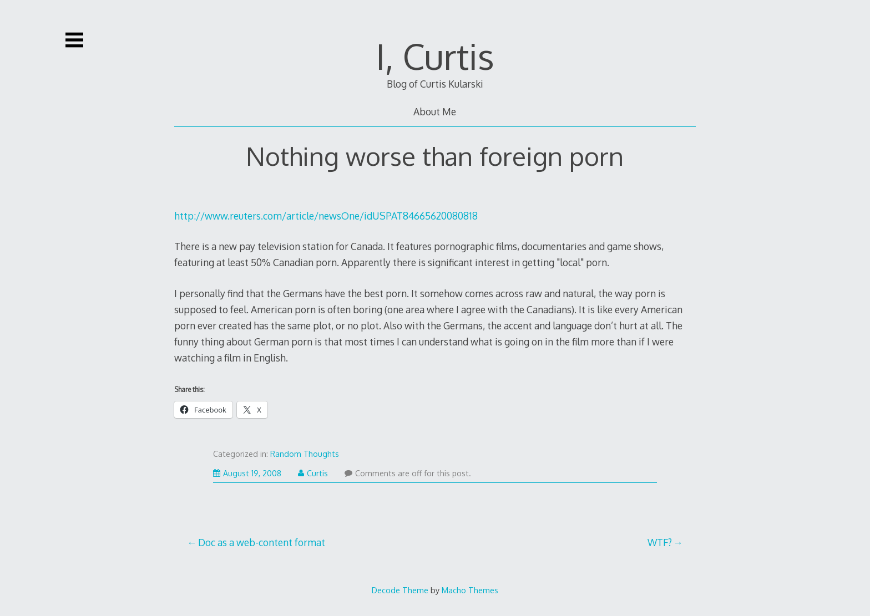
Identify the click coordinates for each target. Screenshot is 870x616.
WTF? (660, 542)
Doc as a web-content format (261, 542)
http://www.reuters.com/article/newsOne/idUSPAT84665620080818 (326, 216)
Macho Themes (470, 590)
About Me (434, 111)
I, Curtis (435, 55)
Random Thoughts (304, 454)
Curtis (313, 473)
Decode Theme (400, 590)
